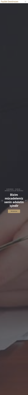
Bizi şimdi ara (14, 211)
